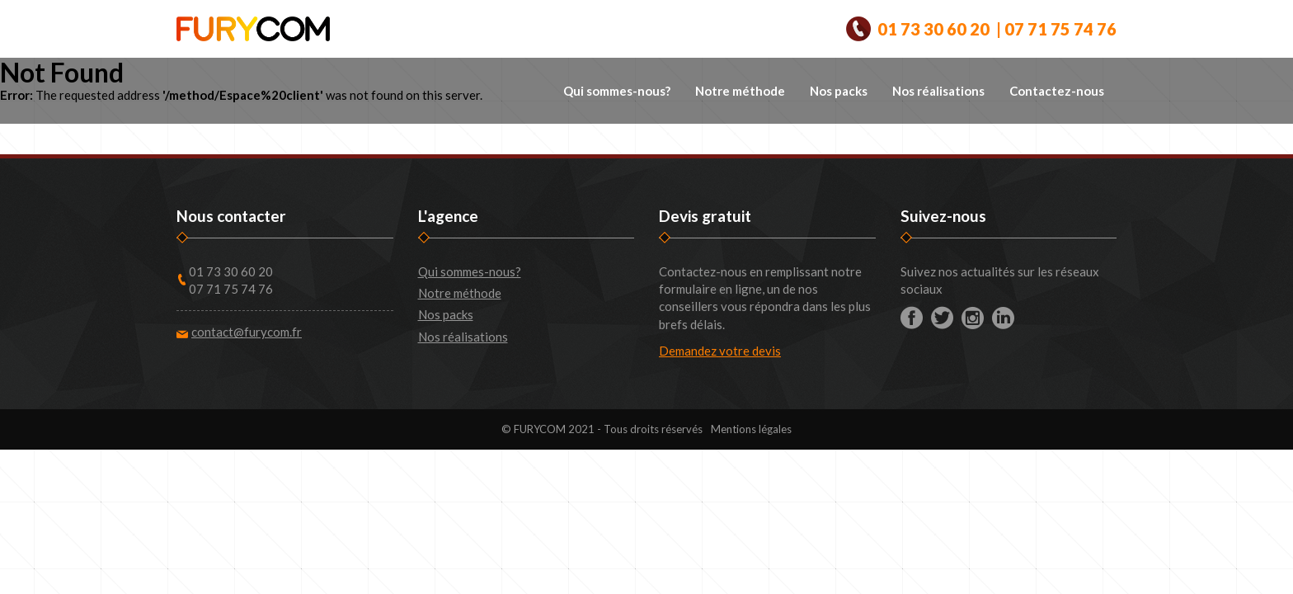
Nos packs (838, 90)
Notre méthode (740, 90)
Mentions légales (751, 429)
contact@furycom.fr (246, 331)
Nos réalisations (938, 90)
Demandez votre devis (720, 350)
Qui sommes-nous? (616, 90)
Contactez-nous (1056, 90)
